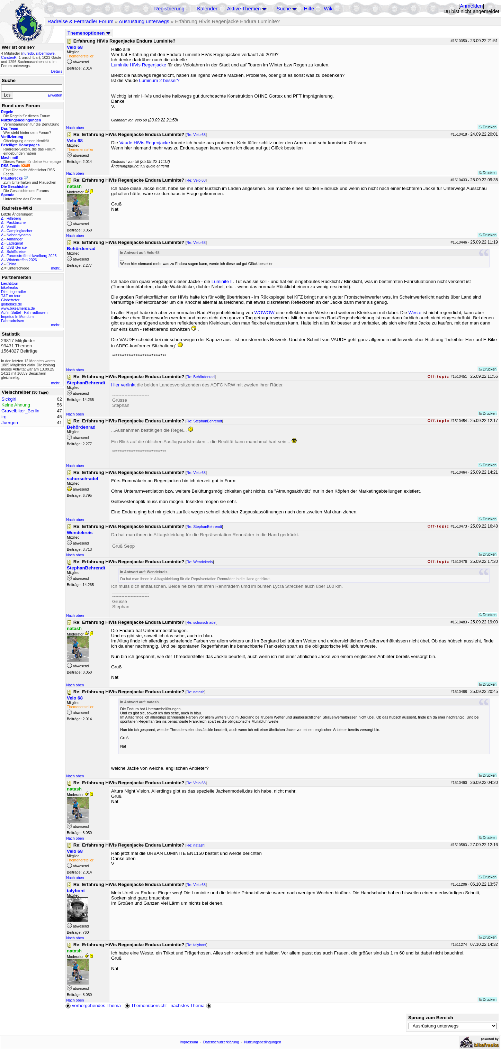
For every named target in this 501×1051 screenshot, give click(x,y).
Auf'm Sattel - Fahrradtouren (24, 312)
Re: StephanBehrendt (204, 421)
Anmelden (471, 6)
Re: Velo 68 (196, 134)
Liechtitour (9, 283)
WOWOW (264, 312)
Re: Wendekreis (200, 562)
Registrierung (169, 8)
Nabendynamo (18, 235)
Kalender (207, 8)
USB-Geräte (17, 247)
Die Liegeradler (13, 292)
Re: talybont (196, 945)
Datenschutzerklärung (221, 1042)
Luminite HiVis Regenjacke (138, 64)
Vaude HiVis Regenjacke (144, 142)
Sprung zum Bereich (430, 1017)
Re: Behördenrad (201, 377)
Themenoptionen (89, 33)
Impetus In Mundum (17, 316)
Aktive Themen (244, 8)
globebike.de (11, 304)
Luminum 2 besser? (159, 80)
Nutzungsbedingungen (262, 1042)
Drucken (487, 127)
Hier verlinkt (123, 384)
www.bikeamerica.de (18, 308)
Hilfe (309, 8)
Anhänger (15, 239)
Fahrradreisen (12, 321)
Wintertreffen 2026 (22, 260)
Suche (284, 8)
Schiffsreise (16, 251)
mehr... (56, 268)
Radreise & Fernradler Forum (80, 21)
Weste (414, 312)
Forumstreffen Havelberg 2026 (31, 256)
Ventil (11, 227)
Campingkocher (20, 231)
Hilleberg (14, 218)
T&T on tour (10, 296)
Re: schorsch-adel (201, 622)
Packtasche (16, 222)
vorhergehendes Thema (93, 1005)
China (11, 264)
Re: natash (196, 692)
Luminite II (222, 281)
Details (56, 71)
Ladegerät (15, 243)
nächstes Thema (192, 1005)
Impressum (189, 1042)
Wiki (329, 8)
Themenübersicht (146, 1005)
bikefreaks (9, 287)
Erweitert (55, 95)
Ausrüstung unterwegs (144, 21)
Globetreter (10, 300)
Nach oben (75, 128)
